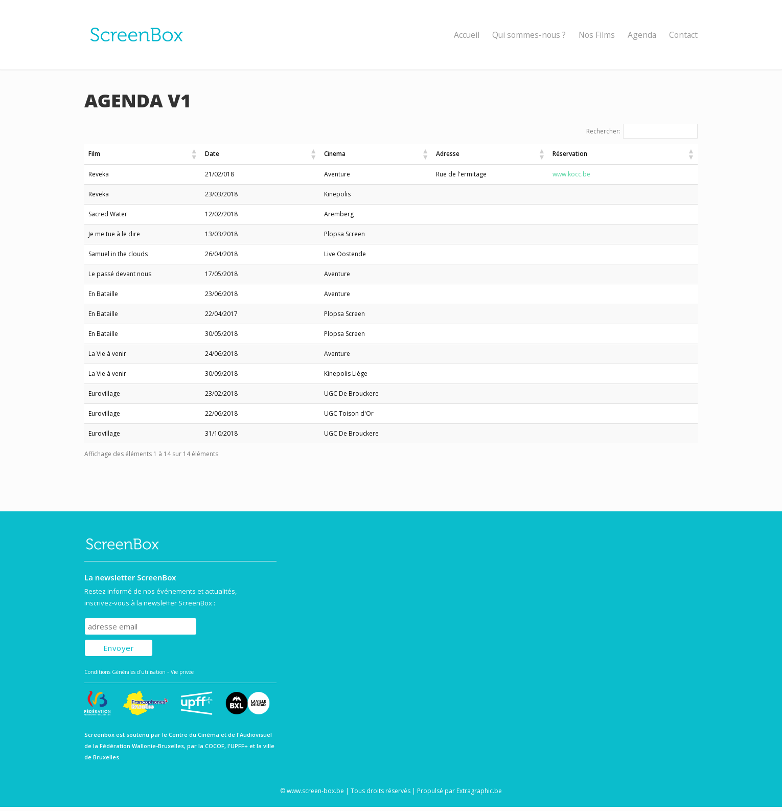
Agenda (642, 34)
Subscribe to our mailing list (140, 608)
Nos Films (597, 34)
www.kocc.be (611, 174)
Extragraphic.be (479, 790)
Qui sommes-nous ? (529, 34)
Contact (683, 34)
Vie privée (182, 671)
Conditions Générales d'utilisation (125, 671)
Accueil (466, 34)
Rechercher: (603, 131)
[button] (230, 154)
